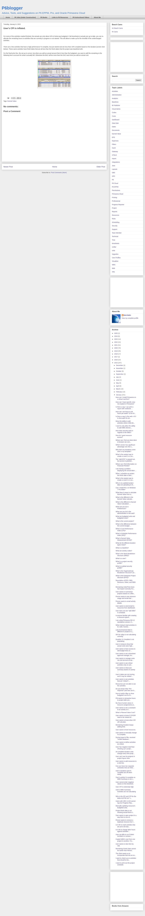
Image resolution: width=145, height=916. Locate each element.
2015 (116, 363)
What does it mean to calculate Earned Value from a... (126, 493)
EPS (113, 137)
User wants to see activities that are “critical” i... (125, 680)
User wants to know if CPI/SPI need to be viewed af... (126, 716)
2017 (116, 357)
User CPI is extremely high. (125, 787)
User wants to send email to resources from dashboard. (125, 607)
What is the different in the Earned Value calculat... (124, 498)
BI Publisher (116, 105)
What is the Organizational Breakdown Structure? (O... (126, 572)
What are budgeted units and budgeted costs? (125, 517)
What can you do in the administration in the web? (125, 512)
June (118, 380)
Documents (116, 130)
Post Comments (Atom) (59, 172)
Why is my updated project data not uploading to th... (125, 484)
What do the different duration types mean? (125, 544)
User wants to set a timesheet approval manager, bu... (125, 654)
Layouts (114, 169)
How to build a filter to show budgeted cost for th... (125, 694)
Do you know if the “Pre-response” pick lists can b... (125, 689)
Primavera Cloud (117, 194)
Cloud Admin (116, 109)
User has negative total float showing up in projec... (125, 748)
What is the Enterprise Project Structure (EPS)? (126, 576)
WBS (113, 265)
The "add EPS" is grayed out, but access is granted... (125, 460)
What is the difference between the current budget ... (126, 525)
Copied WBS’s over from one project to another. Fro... (125, 840)
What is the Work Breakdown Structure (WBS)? (125, 554)
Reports (114, 211)
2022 (116, 342)
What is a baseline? (122, 548)
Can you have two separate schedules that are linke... (125, 767)
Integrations (116, 162)
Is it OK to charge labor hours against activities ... (125, 830)
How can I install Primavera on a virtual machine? (126, 398)
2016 (116, 360)
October (119, 371)
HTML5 (114, 155)
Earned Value (11, 101)
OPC (113, 176)
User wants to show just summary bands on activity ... (125, 669)
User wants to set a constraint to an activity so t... (125, 708)
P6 (113, 180)
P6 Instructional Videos (81, 17)
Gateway (115, 151)
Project (114, 208)
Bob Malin (127, 315)
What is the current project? (125, 521)
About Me (97, 17)
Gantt (114, 148)
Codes (114, 112)
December (119, 365)
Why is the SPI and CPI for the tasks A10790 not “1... (126, 797)
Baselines (115, 102)
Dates (114, 127)
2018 (116, 354)
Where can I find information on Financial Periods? (126, 465)
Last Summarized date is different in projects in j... (125, 631)
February (119, 392)
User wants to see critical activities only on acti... (124, 664)
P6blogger (12, 8)
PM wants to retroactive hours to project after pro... (126, 699)
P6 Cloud (115, 183)
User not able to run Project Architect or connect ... (125, 835)
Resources (115, 215)
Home (8, 17)
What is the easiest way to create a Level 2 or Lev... (125, 455)
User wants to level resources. (126, 730)
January (119, 395)
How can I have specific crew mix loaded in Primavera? (125, 403)
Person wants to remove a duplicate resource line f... (125, 821)
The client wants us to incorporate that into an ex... (126, 854)
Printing (114, 197)
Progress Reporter (118, 204)
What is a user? (121, 558)
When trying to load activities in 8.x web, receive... (126, 626)
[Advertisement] (125, 56)
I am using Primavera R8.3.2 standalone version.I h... (125, 621)
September (120, 374)
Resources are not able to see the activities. (126, 685)
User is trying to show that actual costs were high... (124, 645)
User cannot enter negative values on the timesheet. (125, 783)
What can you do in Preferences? (122, 507)
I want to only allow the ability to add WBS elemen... (125, 427)
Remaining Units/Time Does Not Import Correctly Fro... (125, 588)
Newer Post (8, 167)
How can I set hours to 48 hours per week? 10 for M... (126, 412)
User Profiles (116, 258)
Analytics (115, 98)
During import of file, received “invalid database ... (125, 738)
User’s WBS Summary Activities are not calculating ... (126, 791)
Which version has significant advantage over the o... (125, 446)
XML (113, 272)
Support (114, 229)
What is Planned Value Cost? (125, 712)
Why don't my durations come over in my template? (125, 450)
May (117, 383)
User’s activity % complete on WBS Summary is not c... (125, 778)
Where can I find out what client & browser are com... (126, 441)
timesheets (115, 243)
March (118, 389)
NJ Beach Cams (117, 28)
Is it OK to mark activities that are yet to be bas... (125, 826)
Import (114, 158)
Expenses (115, 141)
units (113, 250)
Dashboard (115, 120)
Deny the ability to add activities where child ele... (125, 422)
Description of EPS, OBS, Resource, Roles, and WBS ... (126, 582)
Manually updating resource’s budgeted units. (125, 807)
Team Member (116, 233)
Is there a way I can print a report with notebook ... (124, 408)
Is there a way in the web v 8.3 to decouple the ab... (126, 417)
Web (113, 268)
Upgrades (115, 254)
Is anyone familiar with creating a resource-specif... (126, 616)
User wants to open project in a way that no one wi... (126, 816)
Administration (116, 95)
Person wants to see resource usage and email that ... (126, 597)
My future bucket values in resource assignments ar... (125, 704)
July (117, 377)
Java (113, 165)
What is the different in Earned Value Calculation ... (126, 503)
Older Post (101, 167)
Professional (116, 201)
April (117, 386)
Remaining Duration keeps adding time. (124, 726)
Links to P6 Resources (60, 17)
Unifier (114, 247)
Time (113, 240)
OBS (113, 173)
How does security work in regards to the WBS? (124, 431)
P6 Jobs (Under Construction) (25, 17)
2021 (116, 345)
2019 (116, 351)
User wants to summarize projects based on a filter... (125, 592)
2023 (116, 339)
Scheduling (115, 222)
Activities (115, 91)
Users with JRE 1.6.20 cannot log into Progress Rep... (125, 802)
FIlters (114, 144)
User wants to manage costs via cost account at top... (125, 659)
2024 (116, 336)
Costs (114, 116)
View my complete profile (130, 318)
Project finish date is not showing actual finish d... (125, 811)
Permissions (116, 190)
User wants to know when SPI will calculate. (126, 721)
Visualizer (115, 261)
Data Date (115, 123)
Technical (115, 236)
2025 (116, 333)
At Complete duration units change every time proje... (125, 752)
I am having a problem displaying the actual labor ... (126, 469)
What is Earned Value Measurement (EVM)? (124, 539)
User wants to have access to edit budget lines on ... (125, 650)
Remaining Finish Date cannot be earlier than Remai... (126, 849)
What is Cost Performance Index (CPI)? (124, 529)
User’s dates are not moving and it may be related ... (125, 675)
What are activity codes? (124, 551)
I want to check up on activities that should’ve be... (126, 859)
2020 (116, 348)
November (119, 368)
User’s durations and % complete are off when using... (124, 772)
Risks (114, 219)
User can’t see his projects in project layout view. (125, 757)
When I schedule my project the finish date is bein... (125, 474)
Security (114, 226)
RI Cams (115, 32)
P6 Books (43, 17)
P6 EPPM (115, 187)
